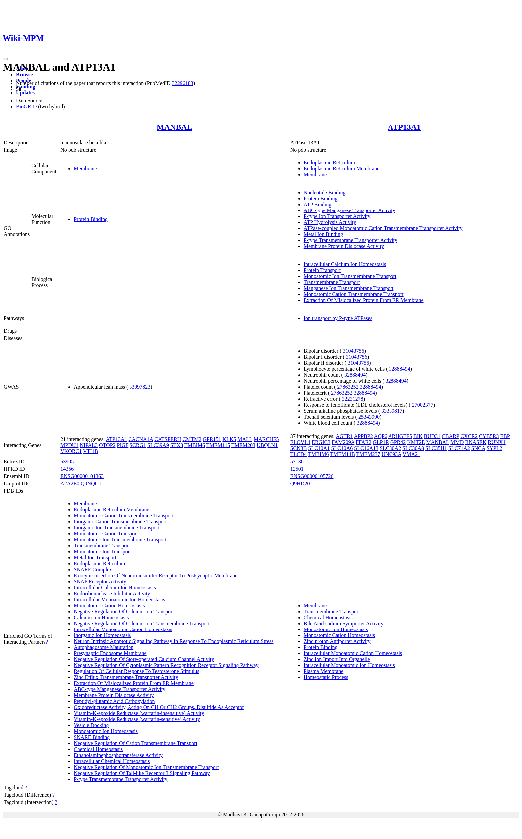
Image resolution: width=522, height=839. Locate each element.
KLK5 (229, 439)
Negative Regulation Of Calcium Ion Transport (124, 611)
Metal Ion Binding (323, 234)
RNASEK (475, 442)
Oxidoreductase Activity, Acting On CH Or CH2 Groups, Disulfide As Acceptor (159, 707)
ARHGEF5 (400, 436)
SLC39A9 (158, 445)
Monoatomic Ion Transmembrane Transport (350, 276)
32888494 (399, 369)
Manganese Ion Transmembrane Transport (349, 288)
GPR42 (398, 442)
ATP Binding (317, 204)
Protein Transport (322, 270)
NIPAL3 (89, 445)
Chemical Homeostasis (98, 749)
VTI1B (90, 451)
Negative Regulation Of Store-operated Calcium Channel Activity (144, 659)
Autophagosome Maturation (103, 647)
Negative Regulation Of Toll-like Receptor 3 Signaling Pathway (142, 773)
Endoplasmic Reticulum (329, 162)
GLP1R (381, 442)
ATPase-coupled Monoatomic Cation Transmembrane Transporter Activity (383, 228)
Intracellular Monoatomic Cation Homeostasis (123, 629)
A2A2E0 (69, 483)
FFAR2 (363, 442)
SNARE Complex (93, 569)
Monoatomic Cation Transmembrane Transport (354, 294)
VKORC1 (71, 451)
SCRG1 (138, 445)
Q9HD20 (300, 483)
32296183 (182, 83)
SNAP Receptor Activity (100, 581)
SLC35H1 (436, 448)
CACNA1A (141, 439)
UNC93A (391, 454)
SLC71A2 (459, 448)
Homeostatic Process (326, 677)
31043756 (353, 351)
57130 (297, 461)
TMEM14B (342, 454)
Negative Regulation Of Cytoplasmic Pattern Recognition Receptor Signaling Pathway (166, 665)
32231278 (352, 399)
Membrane (85, 168)
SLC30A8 (413, 448)
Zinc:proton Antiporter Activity (337, 641)
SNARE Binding (92, 737)
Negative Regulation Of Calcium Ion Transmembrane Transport (142, 623)
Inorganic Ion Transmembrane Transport (117, 527)
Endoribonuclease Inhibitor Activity (112, 593)
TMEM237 (368, 454)
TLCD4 (298, 454)
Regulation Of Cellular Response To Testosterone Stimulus (136, 671)
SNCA (478, 448)
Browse (24, 74)
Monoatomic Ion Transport (102, 551)
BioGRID (26, 106)
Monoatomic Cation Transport (106, 533)
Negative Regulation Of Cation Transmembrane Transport (135, 743)
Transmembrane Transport (332, 282)
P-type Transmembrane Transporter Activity (350, 240)
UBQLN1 (267, 445)
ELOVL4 (300, 442)
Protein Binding (91, 219)
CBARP (450, 436)
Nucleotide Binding (325, 192)
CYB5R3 (489, 436)
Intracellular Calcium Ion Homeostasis (345, 264)
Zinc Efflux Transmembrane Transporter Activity (126, 677)
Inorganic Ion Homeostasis (102, 635)
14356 (67, 469)
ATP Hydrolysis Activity (330, 222)
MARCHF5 (266, 439)
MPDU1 (69, 445)
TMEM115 (218, 445)
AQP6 (380, 436)
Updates (25, 92)
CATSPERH (167, 439)
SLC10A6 (342, 448)
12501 (297, 469)
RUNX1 (496, 442)
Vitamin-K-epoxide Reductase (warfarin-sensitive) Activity (137, 719)
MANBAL (174, 127)
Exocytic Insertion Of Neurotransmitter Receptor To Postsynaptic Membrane (155, 575)
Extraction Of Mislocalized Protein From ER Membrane (364, 300)
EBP (505, 436)
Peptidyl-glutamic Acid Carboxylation (114, 701)
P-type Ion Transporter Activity (337, 216)
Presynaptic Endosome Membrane (110, 653)
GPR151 (212, 439)
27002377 (422, 405)
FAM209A (343, 442)
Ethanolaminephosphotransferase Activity (118, 755)
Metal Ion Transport (95, 557)
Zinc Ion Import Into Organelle (337, 659)
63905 (67, 461)
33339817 (391, 411)
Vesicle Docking (91, 725)
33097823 (139, 387)
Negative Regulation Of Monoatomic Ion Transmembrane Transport (146, 767)
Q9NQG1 (91, 483)
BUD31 (432, 436)
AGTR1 (344, 436)
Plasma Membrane (324, 671)
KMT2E (416, 442)
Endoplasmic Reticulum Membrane (342, 168)
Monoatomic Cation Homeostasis (109, 605)
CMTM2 (191, 439)
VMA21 (411, 454)
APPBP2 (363, 436)
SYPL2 (494, 448)
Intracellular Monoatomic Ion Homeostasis (119, 599)
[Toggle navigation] (5, 59)
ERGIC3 (321, 442)
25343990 (369, 417)
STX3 (176, 445)
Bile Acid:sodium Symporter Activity (344, 623)
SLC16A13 (366, 448)
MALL (244, 439)
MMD (457, 442)
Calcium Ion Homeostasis (101, 617)
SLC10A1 (319, 448)
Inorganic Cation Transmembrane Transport (120, 521)
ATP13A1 (404, 127)
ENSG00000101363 (82, 476)
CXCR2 (469, 436)
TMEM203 (243, 445)
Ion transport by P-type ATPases (338, 318)
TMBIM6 (194, 445)
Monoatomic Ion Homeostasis (106, 731)
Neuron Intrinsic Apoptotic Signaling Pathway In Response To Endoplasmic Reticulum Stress (173, 641)
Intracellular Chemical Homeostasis (112, 761)
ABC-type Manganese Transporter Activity (349, 210)
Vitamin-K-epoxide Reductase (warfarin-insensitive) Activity (139, 713)
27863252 (348, 387)
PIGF (123, 445)
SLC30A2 (390, 448)
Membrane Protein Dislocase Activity (344, 246)
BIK (418, 436)
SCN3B (298, 448)
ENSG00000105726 (312, 476)
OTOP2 (107, 445)
